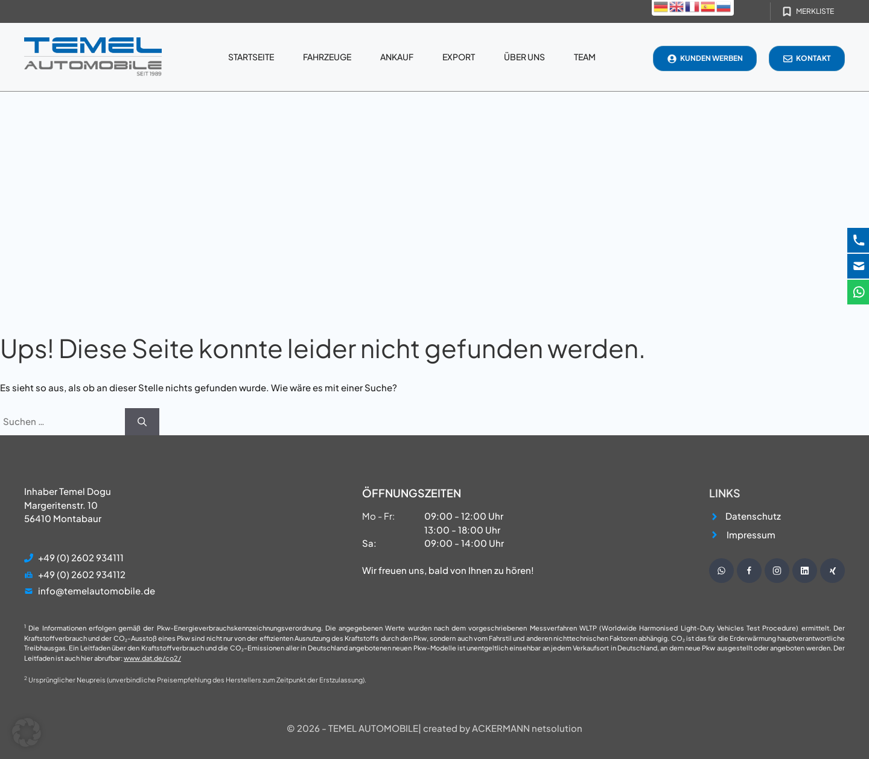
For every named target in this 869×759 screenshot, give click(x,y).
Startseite (251, 56)
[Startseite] (93, 57)
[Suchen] (142, 421)
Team (585, 56)
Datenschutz (753, 515)
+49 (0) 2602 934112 (82, 574)
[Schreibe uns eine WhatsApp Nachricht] (721, 570)
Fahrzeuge (327, 56)
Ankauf (396, 56)
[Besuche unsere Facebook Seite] (749, 570)
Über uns (524, 56)
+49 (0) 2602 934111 (81, 557)
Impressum (751, 534)
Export (458, 56)
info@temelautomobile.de (96, 590)
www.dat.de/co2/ (152, 658)
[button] (26, 732)
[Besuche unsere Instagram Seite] (777, 570)
